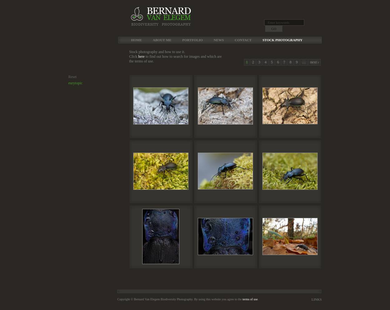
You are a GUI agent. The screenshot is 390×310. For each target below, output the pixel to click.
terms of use (250, 299)
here (141, 56)
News (219, 40)
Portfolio (192, 40)
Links (317, 299)
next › (314, 62)
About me (162, 40)
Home (136, 40)
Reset (72, 77)
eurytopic (75, 83)
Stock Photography (282, 40)
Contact (243, 40)
